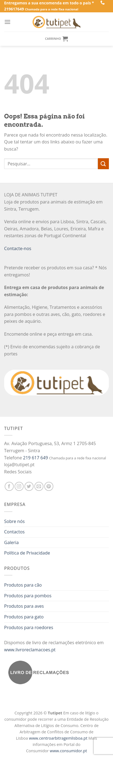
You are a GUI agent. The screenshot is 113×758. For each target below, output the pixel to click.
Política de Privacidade (27, 553)
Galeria (11, 542)
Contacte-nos (17, 248)
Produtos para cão (23, 585)
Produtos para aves (24, 606)
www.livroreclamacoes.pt (30, 650)
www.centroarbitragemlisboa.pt (58, 738)
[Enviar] (103, 163)
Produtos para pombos (27, 596)
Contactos (14, 532)
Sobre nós (14, 521)
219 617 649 (35, 458)
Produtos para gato (24, 617)
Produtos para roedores (28, 627)
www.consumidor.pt (68, 750)
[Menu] (7, 22)
